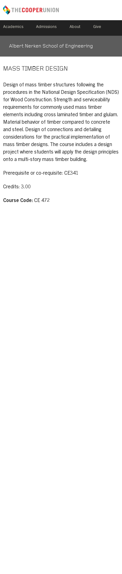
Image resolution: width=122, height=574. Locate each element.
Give (97, 27)
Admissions (46, 27)
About (75, 27)
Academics (13, 27)
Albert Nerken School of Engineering (51, 46)
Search (116, 28)
